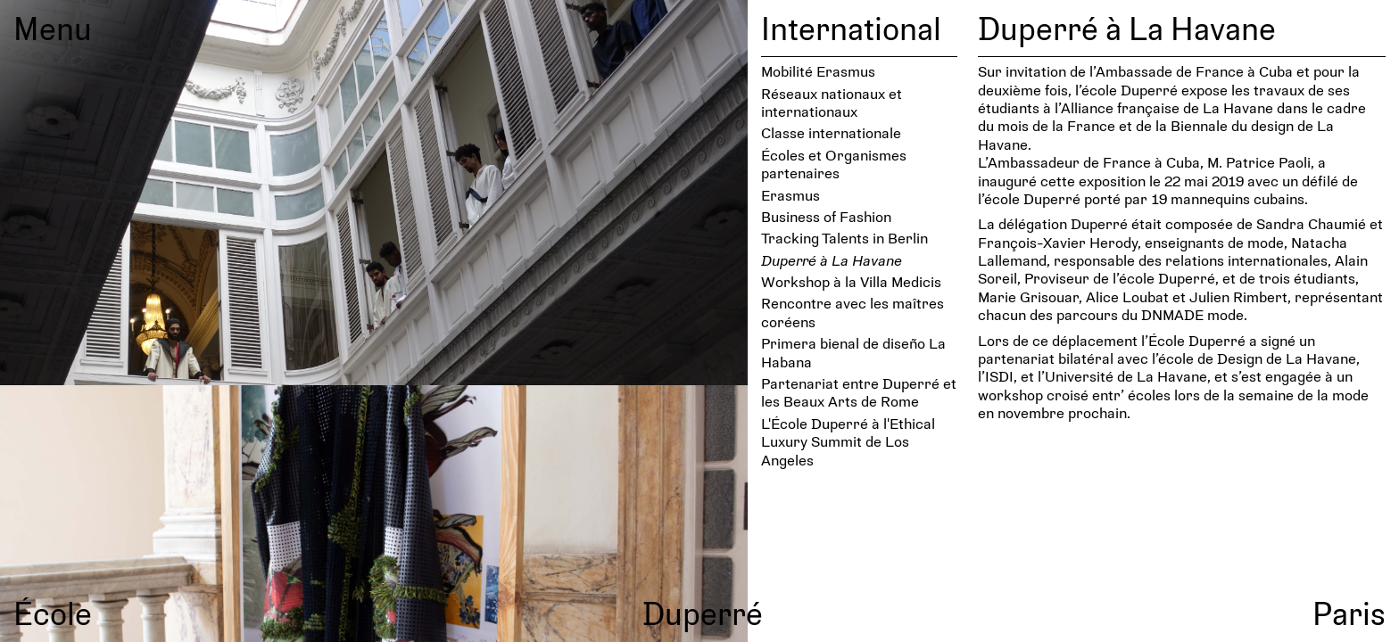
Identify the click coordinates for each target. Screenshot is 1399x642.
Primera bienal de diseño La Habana (853, 351)
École (52, 612)
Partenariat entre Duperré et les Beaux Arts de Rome (858, 392)
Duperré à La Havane (831, 260)
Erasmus (790, 194)
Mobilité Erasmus (818, 71)
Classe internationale (831, 132)
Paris (1349, 612)
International (851, 27)
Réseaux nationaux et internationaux (831, 102)
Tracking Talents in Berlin (844, 237)
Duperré (702, 612)
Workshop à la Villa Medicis (851, 281)
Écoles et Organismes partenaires (833, 163)
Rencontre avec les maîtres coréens (852, 311)
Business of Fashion (826, 216)
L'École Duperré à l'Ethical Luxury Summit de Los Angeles (848, 441)
